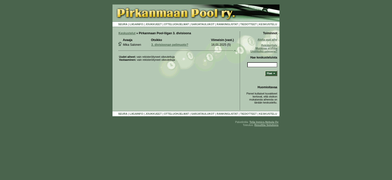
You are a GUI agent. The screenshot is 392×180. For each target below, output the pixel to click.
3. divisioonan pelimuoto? (169, 44)
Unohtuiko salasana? (263, 51)
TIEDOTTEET (248, 24)
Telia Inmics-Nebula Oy (264, 122)
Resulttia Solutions (266, 125)
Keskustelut (127, 33)
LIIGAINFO (136, 24)
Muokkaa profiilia (266, 48)
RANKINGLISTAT (227, 24)
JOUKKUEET (153, 24)
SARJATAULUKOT (202, 24)
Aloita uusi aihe (267, 39)
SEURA (123, 24)
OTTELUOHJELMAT (176, 24)
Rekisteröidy (269, 45)
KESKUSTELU (268, 24)
